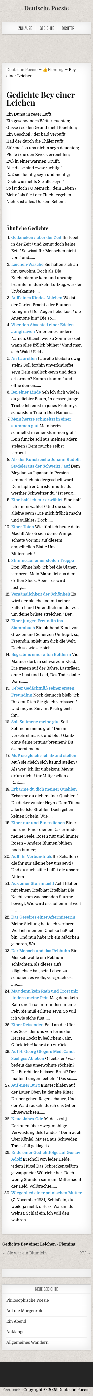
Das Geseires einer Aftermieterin (43, 917)
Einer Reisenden (27, 1025)
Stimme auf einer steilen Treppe (42, 560)
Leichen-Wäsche (27, 264)
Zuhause (25, 28)
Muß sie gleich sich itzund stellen (43, 755)
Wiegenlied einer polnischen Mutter (46, 1193)
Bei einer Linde (26, 392)
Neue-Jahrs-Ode (27, 1119)
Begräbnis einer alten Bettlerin (41, 654)
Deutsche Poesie (46, 8)
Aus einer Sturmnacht (33, 883)
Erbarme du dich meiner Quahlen (44, 789)
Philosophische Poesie (27, 1300)
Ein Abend (16, 1321)
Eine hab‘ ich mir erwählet (37, 500)
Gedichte (47, 28)
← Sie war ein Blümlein (24, 1253)
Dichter (68, 28)
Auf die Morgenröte (24, 1311)
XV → (85, 1253)
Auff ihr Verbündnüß (31, 856)
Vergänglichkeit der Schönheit (41, 594)
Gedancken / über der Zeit (36, 237)
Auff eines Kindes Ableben (37, 298)
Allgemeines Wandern (27, 1342)
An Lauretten (24, 358)
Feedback (11, 1390)
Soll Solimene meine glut (36, 722)
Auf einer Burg (26, 1085)
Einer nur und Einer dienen (38, 823)
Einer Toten (23, 527)
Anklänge (15, 1332)
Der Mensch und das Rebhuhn (41, 951)
